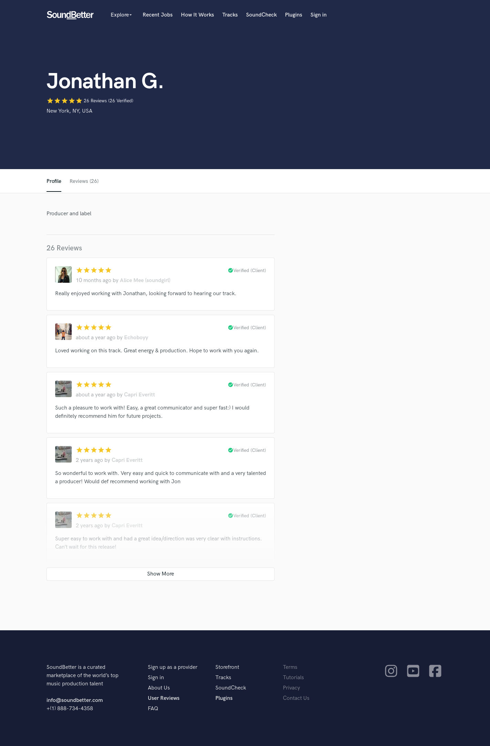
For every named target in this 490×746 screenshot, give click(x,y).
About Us (159, 688)
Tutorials (293, 677)
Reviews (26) (84, 181)
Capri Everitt (139, 395)
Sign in (318, 15)
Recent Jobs (158, 15)
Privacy (291, 688)
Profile (54, 181)
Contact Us (296, 698)
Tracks (230, 15)
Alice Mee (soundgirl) (145, 280)
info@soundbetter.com (75, 700)
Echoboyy (136, 337)
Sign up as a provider (172, 667)
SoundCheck (261, 15)
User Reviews (164, 698)
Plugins (293, 15)
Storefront (227, 667)
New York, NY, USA (69, 111)
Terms (290, 667)
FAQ (153, 708)
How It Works (197, 15)
